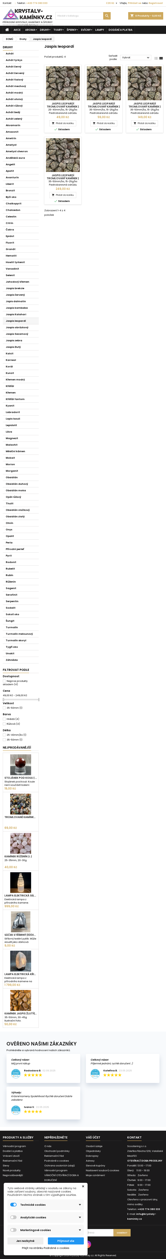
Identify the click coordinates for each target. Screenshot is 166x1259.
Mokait (10, 458)
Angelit (10, 164)
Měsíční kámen (15, 451)
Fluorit (10, 242)
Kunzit (10, 373)
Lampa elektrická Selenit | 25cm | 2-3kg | (20, 895)
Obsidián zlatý (15, 516)
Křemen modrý (15, 379)
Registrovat (156, 3)
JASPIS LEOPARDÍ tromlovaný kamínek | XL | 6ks (63, 178)
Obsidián (12, 477)
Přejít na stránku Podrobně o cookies (45, 1248)
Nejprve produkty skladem (15, 682)
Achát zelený (14, 119)
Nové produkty (11, 1170)
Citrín (9, 223)
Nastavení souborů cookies (102, 1170)
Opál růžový (13, 497)
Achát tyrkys (14, 60)
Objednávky (93, 1151)
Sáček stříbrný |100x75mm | (20, 934)
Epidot (10, 236)
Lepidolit (11, 425)
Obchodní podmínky (56, 1151)
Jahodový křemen (17, 282)
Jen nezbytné (25, 1241)
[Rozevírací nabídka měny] (112, 3)
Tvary (57, 30)
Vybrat (136, 58)
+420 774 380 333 (37, 3)
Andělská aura (15, 158)
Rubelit (10, 568)
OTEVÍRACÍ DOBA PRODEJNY (144, 1160)
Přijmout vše (65, 1241)
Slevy (6, 1165)
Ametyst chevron (17, 151)
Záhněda (12, 660)
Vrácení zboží (11, 1156)
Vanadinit (12, 269)
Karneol (11, 360)
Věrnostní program (14, 1146)
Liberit (10, 184)
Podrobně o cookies (56, 1160)
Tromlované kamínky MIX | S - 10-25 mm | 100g (20, 817)
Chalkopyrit (13, 203)
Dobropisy (92, 1156)
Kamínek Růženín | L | (18, 856)
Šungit (10, 621)
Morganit (12, 471)
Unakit (10, 653)
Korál (9, 366)
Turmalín (12, 627)
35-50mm (14, 708)
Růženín (11, 581)
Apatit (10, 171)
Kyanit (10, 405)
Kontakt (7, 3)
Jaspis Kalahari (16, 314)
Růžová (13, 724)
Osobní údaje (94, 1146)
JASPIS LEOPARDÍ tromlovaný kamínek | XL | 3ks (145, 106)
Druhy (44, 30)
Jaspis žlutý (13, 347)
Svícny (86, 30)
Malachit (12, 445)
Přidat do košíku (63, 123)
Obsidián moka (16, 490)
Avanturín (12, 177)
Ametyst (11, 145)
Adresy (90, 1160)
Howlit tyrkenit (15, 262)
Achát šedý (13, 112)
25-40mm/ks (16, 735)
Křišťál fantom (15, 399)
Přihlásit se (134, 3)
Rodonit (11, 562)
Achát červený (15, 73)
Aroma (30, 30)
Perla (9, 542)
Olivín (9, 523)
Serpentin (12, 601)
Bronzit (10, 190)
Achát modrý (14, 92)
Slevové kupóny (95, 1165)
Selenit (10, 275)
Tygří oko (12, 647)
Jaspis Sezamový (17, 334)
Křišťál (10, 386)
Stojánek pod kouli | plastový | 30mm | (20, 777)
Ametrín (11, 138)
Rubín (9, 575)
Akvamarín (13, 125)
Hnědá (13, 719)
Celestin (11, 216)
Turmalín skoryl (16, 640)
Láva (9, 432)
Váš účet (93, 1137)
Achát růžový (14, 105)
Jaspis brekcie (15, 288)
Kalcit (9, 353)
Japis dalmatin (16, 301)
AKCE (17, 30)
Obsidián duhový (17, 484)
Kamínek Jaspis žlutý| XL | (20, 1013)
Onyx (9, 529)
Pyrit (9, 555)
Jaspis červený (15, 295)
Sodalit (10, 608)
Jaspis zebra (14, 340)
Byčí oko (11, 197)
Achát (10, 53)
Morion (10, 464)
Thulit (9, 503)
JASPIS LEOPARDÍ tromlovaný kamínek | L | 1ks (63, 106)
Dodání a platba (120, 30)
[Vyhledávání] (83, 16)
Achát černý (13, 66)
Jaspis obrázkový (17, 327)
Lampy (99, 30)
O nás (47, 1146)
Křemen (11, 392)
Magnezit (12, 438)
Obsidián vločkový (18, 510)
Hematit (11, 255)
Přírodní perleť (15, 549)
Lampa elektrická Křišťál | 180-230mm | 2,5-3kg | (20, 974)
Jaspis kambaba (17, 308)
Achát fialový (14, 79)
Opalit (10, 536)
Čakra (10, 229)
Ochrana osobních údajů (59, 1165)
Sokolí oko (12, 614)
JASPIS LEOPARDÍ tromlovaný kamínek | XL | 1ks (104, 106)
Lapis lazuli (13, 418)
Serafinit (11, 595)
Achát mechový (16, 86)
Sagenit (11, 588)
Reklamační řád (12, 1160)
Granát (10, 249)
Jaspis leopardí (16, 321)
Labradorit (13, 412)
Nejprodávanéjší (17, 747)
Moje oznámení (95, 1175)
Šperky (71, 30)
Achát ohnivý (14, 99)
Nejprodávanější (13, 1175)
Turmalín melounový (19, 634)
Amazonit (12, 132)
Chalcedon (13, 210)
